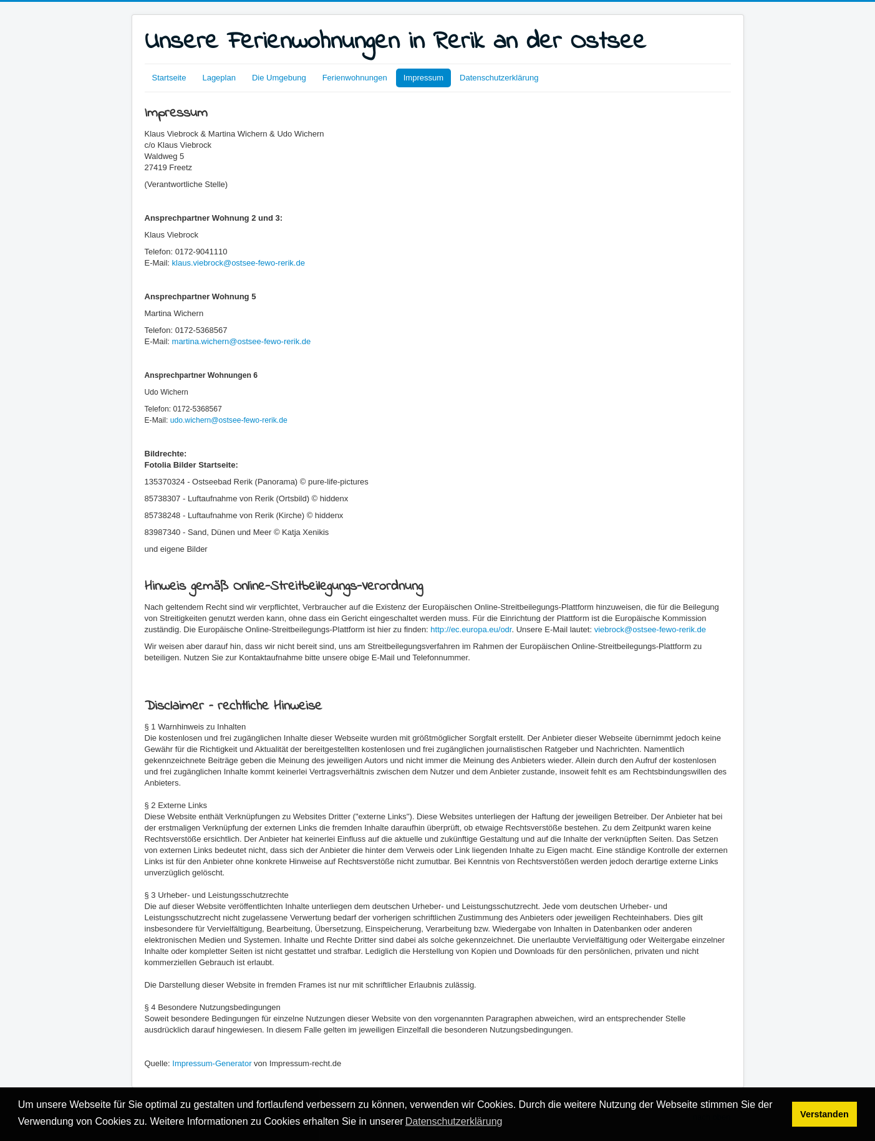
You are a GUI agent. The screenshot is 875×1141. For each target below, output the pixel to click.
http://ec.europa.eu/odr (470, 629)
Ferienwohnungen (354, 77)
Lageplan (219, 77)
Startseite (169, 77)
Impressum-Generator (211, 1063)
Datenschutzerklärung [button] (454, 1121)
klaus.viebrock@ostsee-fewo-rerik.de (238, 262)
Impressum (423, 77)
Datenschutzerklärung (499, 77)
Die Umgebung (279, 77)
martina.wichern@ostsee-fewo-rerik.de (241, 341)
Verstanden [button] (824, 1114)
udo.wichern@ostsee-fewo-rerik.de (229, 420)
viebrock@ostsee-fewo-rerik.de (650, 629)
